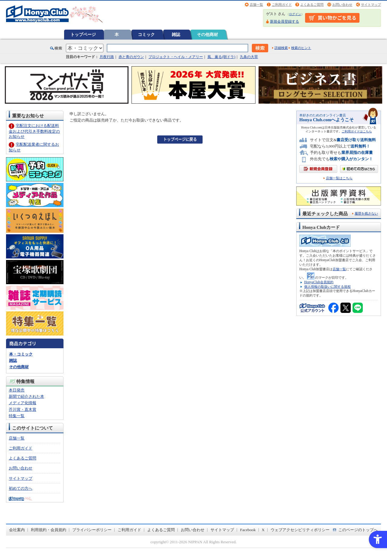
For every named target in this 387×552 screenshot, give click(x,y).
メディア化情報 (22, 403)
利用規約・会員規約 (48, 530)
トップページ (83, 34)
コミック (146, 34)
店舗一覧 (256, 4)
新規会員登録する (284, 21)
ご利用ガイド (282, 4)
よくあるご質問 (312, 4)
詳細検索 (281, 48)
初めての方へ (20, 488)
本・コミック (21, 354)
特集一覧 (16, 416)
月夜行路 (106, 57)
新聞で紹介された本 (26, 396)
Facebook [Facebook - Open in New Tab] (248, 530)
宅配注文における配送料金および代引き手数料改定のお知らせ (34, 131)
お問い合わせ (342, 4)
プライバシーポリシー (92, 530)
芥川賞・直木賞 (22, 409)
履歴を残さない (366, 213)
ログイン (295, 14)
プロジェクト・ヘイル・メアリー (175, 57)
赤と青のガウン (131, 57)
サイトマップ (371, 4)
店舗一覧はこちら (339, 178)
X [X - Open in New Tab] (263, 530)
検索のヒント (301, 48)
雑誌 (176, 34)
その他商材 (207, 34)
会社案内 (17, 530)
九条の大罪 (249, 57)
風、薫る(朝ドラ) (221, 57)
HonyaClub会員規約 (318, 282)
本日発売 (16, 390)
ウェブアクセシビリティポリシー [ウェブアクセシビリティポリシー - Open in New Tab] (300, 530)
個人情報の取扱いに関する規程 (327, 286)
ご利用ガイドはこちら (357, 131)
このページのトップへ (358, 530)
